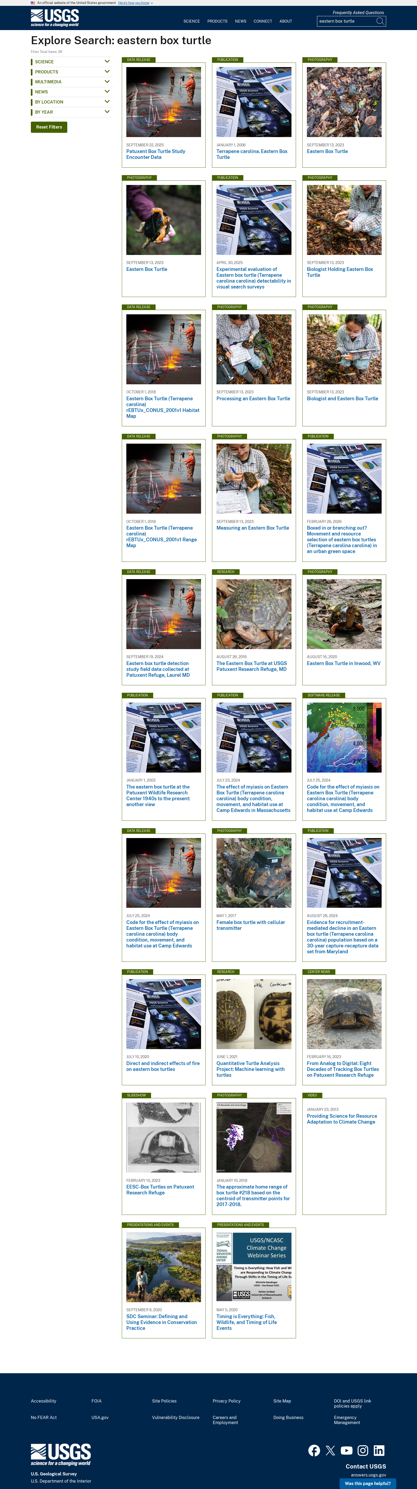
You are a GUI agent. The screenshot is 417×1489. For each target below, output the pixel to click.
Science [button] (44, 61)
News (240, 21)
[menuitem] (192, 18)
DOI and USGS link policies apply (352, 1404)
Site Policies (164, 1401)
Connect (263, 21)
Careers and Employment (225, 1420)
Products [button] (46, 72)
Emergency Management (347, 1420)
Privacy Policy (227, 1401)
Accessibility (43, 1401)
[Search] (381, 21)
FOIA (96, 1401)
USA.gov (100, 1417)
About (286, 21)
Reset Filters (49, 127)
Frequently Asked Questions (358, 12)
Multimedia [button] (48, 81)
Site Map (282, 1401)
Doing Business (288, 1417)
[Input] (351, 21)
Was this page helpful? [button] (368, 1483)
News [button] (41, 91)
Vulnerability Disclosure (175, 1417)
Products (217, 21)
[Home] (55, 25)
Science (192, 21)
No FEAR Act (44, 1417)
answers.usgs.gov (368, 1475)
